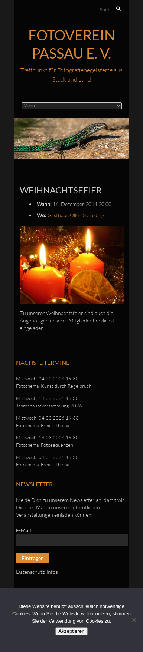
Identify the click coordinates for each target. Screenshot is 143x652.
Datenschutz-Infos (37, 572)
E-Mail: (24, 530)
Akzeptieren (71, 631)
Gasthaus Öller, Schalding (76, 215)
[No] (133, 619)
